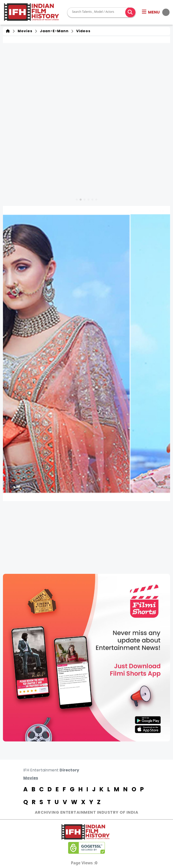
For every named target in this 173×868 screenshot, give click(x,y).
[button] (156, 12)
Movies (24, 31)
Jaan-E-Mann (53, 31)
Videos (82, 31)
